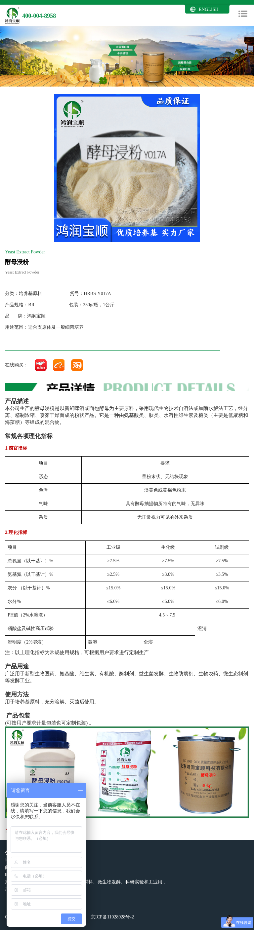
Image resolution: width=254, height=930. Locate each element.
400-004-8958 (39, 16)
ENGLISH (209, 9)
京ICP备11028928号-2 (112, 916)
